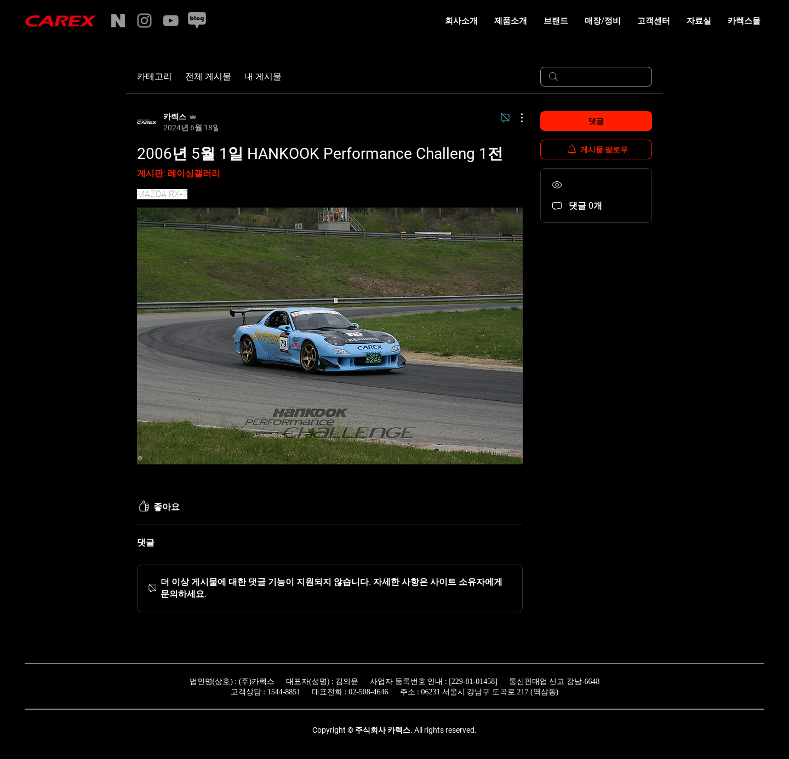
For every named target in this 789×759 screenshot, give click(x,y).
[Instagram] (144, 20)
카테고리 (154, 76)
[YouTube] (170, 20)
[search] (596, 77)
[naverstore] (118, 20)
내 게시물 (263, 76)
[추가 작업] (516, 117)
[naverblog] (197, 20)
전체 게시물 (208, 76)
